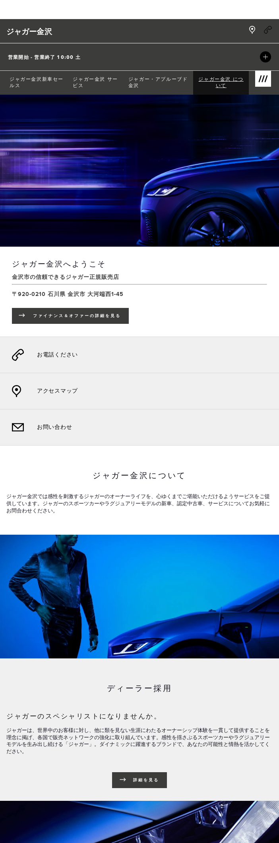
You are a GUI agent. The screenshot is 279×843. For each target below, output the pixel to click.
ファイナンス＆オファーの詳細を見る (81, 317)
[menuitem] (38, 83)
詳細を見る (146, 780)
